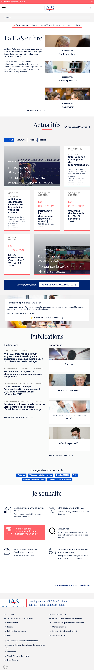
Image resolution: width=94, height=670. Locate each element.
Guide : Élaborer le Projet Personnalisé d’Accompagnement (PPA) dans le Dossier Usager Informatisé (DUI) (22, 390)
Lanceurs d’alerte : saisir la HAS (64, 631)
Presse (43, 140)
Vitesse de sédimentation (40, 475)
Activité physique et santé (59, 480)
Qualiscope (63, 528)
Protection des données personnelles (67, 618)
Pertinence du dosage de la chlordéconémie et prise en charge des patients (23, 374)
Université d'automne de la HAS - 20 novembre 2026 (76, 216)
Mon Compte (12, 660)
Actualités (21, 140)
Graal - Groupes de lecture (18, 656)
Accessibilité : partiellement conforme (68, 622)
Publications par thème (16, 631)
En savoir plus (34, 110)
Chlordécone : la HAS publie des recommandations (79, 161)
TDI (74, 475)
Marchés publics (59, 614)
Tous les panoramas (59, 456)
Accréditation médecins (33, 480)
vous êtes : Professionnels (13, 2)
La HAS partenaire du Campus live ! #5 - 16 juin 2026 (16, 260)
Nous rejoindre (13, 622)
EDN (9, 635)
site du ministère (74, 25)
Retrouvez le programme (45, 318)
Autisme (21, 475)
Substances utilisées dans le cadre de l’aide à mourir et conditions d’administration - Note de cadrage (24, 407)
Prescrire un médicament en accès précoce (73, 550)
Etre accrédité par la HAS (71, 508)
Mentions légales (59, 627)
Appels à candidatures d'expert (20, 618)
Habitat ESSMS (62, 475)
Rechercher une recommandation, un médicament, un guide (26, 531)
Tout (11, 140)
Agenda (33, 140)
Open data (11, 651)
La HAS (10, 614)
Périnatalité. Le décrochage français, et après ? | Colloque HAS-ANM (46, 218)
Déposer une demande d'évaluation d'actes (25, 550)
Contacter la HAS (59, 635)
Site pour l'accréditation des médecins (22, 640)
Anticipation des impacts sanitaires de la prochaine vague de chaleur (15, 206)
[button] (90, 8)
